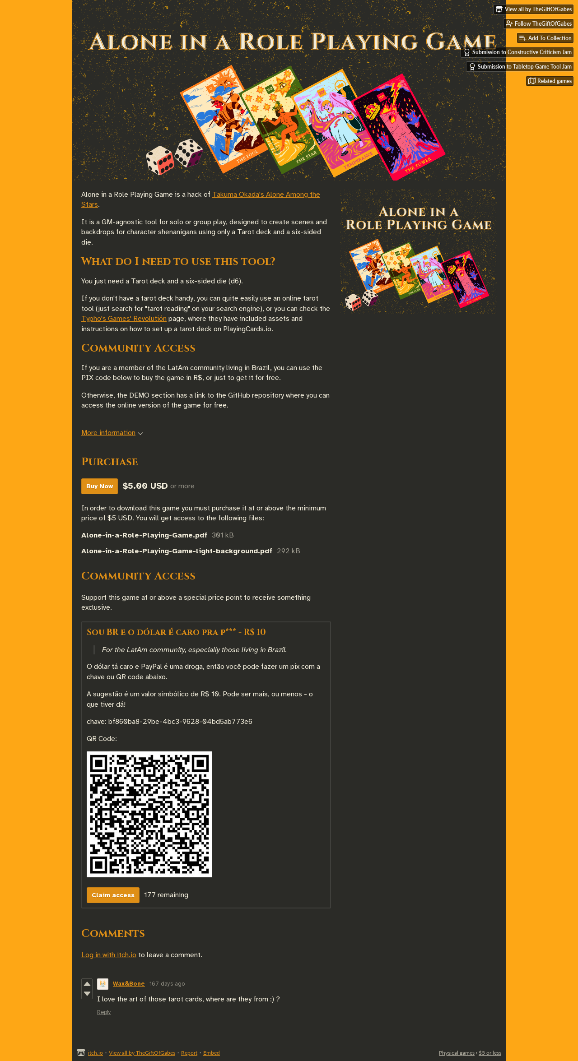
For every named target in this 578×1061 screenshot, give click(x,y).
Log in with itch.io (108, 954)
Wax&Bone (129, 983)
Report (189, 1052)
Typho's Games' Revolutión (124, 318)
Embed (211, 1052)
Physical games (457, 1052)
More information (112, 432)
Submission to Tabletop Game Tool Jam (520, 66)
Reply (104, 1012)
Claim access (113, 895)
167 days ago (167, 983)
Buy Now (99, 486)
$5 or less (490, 1052)
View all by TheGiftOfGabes (142, 1052)
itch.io (95, 1052)
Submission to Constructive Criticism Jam (517, 52)
